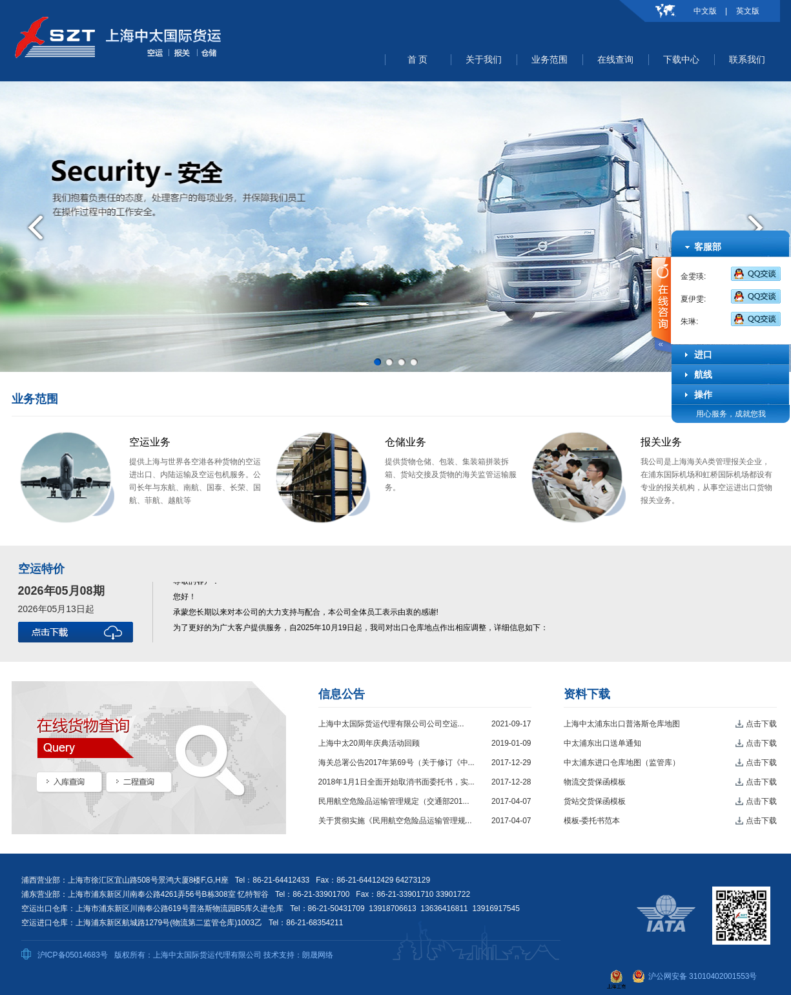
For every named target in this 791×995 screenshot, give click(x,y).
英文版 (747, 10)
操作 (703, 394)
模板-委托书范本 (592, 820)
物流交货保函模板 (595, 781)
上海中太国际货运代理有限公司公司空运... (391, 723)
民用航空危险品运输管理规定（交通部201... (393, 801)
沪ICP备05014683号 (72, 954)
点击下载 (761, 723)
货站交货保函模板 (595, 801)
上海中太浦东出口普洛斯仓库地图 (622, 723)
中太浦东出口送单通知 (602, 743)
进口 (703, 354)
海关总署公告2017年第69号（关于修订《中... (396, 762)
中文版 (705, 10)
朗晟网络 (317, 954)
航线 (703, 374)
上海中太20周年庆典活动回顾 (369, 743)
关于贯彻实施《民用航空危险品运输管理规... (395, 820)
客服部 (707, 246)
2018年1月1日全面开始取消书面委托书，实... (396, 781)
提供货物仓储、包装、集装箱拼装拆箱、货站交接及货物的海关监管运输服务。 (451, 474)
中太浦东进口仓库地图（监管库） (622, 762)
